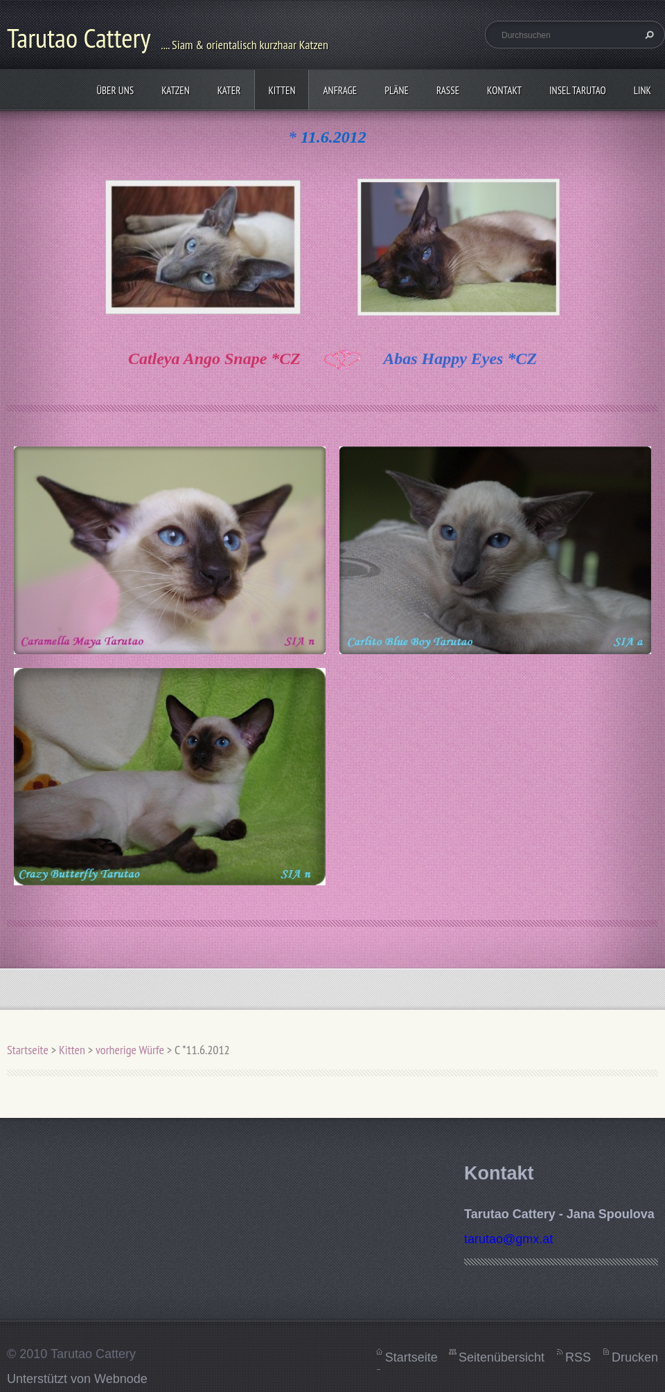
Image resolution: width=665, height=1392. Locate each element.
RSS (578, 1357)
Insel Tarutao (577, 90)
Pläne (396, 90)
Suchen (647, 34)
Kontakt (504, 90)
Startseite (27, 1050)
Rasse (447, 90)
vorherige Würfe (130, 1050)
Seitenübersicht (501, 1357)
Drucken (635, 1357)
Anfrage (340, 90)
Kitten (281, 90)
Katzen (175, 90)
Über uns (115, 90)
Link (642, 90)
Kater (229, 90)
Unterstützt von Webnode (77, 1379)
